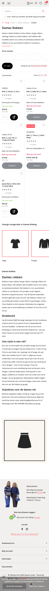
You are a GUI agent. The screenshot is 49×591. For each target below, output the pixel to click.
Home (13, 23)
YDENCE (5, 88)
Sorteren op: (26, 66)
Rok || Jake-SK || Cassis (37, 91)
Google (37, 517)
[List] (46, 75)
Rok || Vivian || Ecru (10, 91)
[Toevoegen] (14, 117)
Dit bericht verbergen (14, 586)
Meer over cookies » (37, 586)
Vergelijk (7, 98)
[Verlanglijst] (40, 3)
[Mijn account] (36, 3)
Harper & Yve (31, 88)
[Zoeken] (24, 11)
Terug (5, 23)
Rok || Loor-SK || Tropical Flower (9, 139)
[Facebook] (22, 529)
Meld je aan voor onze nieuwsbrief (24, 534)
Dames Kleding (24, 23)
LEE (3, 180)
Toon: (36, 75)
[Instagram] (27, 529)
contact (40, 492)
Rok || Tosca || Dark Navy (35, 136)
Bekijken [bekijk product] (36, 117)
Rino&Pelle (30, 132)
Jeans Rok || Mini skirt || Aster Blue (11, 185)
